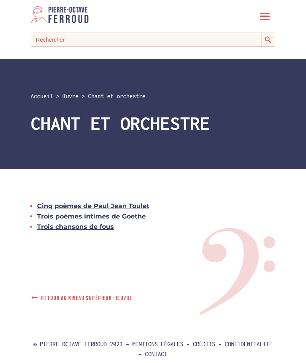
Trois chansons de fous (75, 226)
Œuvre (70, 96)
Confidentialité (249, 344)
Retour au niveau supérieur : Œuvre (86, 298)
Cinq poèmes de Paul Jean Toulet (93, 206)
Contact (156, 354)
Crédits (204, 344)
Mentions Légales (157, 344)
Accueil (42, 96)
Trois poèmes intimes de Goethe (91, 216)
